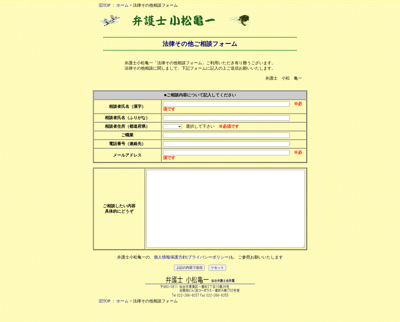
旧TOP (104, 5)
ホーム (122, 5)
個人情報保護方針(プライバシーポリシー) (192, 272)
